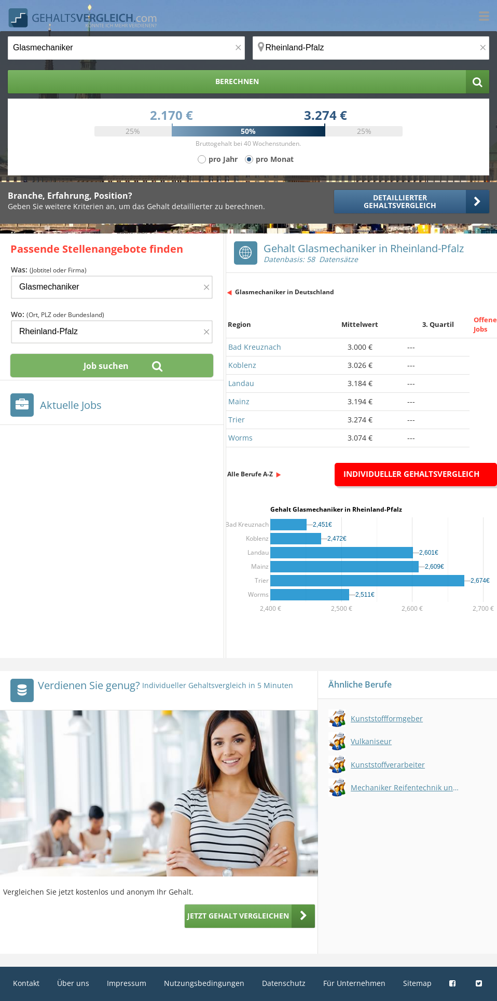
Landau (241, 383)
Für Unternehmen (354, 983)
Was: (49, 270)
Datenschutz (284, 983)
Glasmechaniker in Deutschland (284, 291)
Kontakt (26, 983)
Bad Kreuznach (254, 347)
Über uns (73, 983)
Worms (240, 438)
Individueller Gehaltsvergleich (411, 474)
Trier (236, 419)
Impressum (126, 983)
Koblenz (242, 365)
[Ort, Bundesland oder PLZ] (371, 48)
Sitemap (417, 983)
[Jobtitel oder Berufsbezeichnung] (126, 48)
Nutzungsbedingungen (204, 983)
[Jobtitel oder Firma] (112, 287)
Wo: (57, 314)
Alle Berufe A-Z (250, 474)
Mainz (239, 401)
